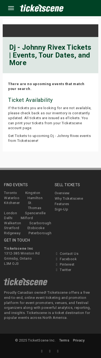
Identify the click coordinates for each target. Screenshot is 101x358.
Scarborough (40, 223)
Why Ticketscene (69, 198)
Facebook (66, 259)
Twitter (63, 270)
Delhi (8, 218)
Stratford (11, 228)
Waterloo (11, 198)
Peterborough (40, 233)
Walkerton (12, 223)
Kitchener (12, 203)
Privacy (79, 340)
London (10, 213)
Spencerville (35, 213)
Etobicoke (36, 228)
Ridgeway (12, 233)
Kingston (32, 193)
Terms (64, 340)
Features (62, 204)
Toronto (10, 193)
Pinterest (65, 264)
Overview (62, 193)
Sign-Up (61, 209)
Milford (27, 218)
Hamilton (35, 198)
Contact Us (67, 254)
